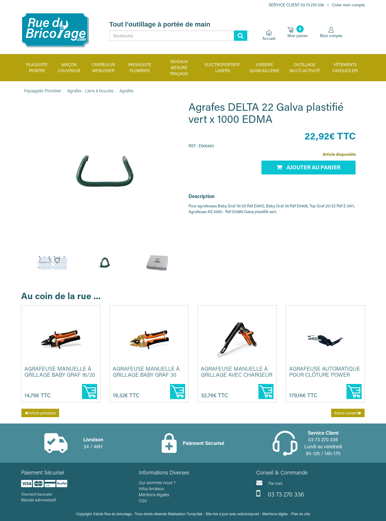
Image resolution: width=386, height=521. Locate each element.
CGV (143, 500)
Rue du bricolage (117, 513)
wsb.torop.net (248, 513)
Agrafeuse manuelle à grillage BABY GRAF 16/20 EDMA (59, 374)
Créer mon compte (348, 4)
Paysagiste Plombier (42, 91)
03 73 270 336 (280, 493)
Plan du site (300, 513)
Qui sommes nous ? (157, 482)
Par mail (269, 483)
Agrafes (126, 91)
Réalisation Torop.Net (185, 513)
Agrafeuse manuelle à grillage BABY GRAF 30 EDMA (146, 374)
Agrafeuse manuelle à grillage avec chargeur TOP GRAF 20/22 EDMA (236, 374)
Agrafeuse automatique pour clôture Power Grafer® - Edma (324, 374)
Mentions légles (275, 513)
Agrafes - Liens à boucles (90, 91)
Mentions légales (154, 494)
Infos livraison (151, 488)
